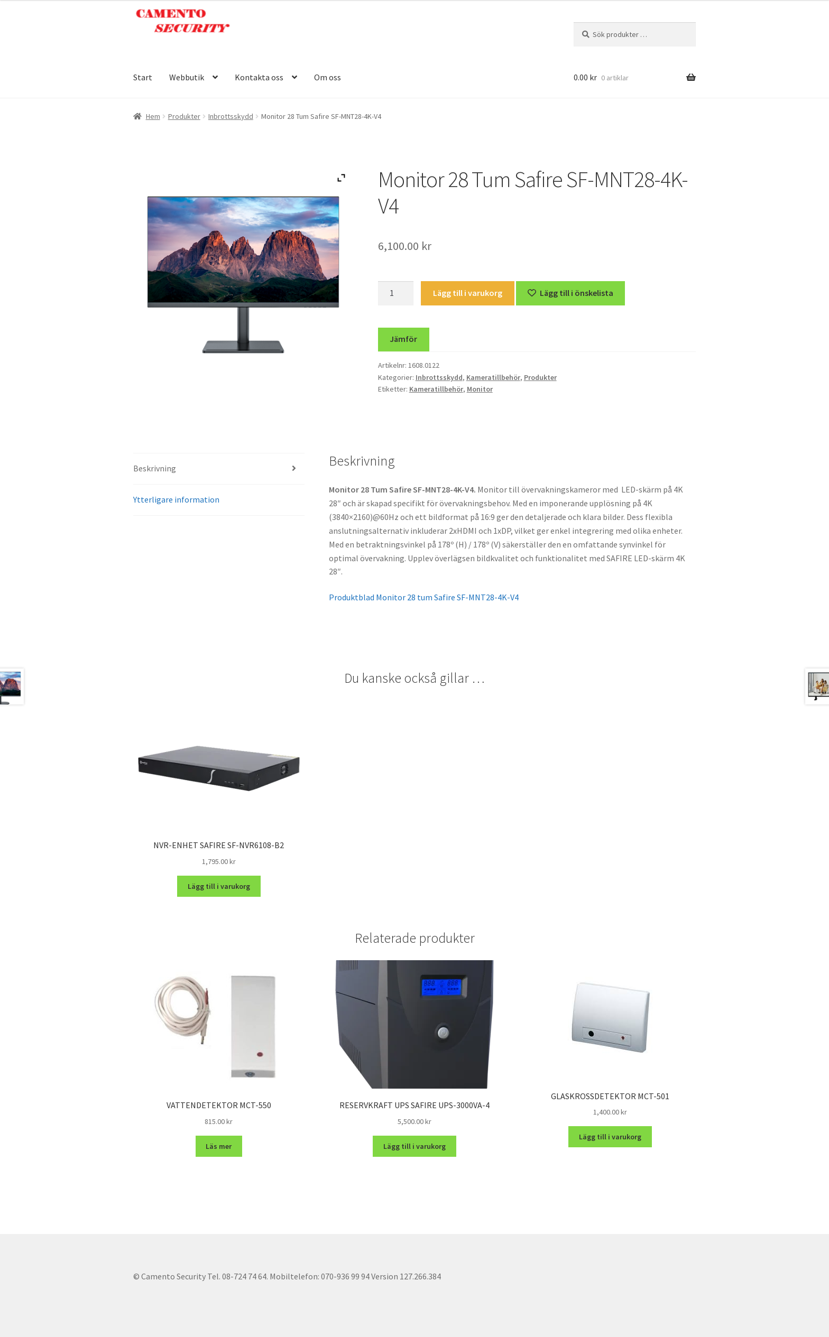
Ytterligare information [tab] (176, 499)
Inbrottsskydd (230, 116)
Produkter (184, 116)
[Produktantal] (396, 293)
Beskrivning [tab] (154, 468)
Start (142, 77)
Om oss (327, 77)
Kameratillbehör (493, 377)
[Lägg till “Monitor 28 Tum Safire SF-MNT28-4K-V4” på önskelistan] (570, 293)
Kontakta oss (259, 77)
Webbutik (186, 77)
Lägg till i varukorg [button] (219, 886)
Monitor (480, 389)
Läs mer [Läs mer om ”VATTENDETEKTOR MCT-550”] (219, 1146)
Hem (153, 116)
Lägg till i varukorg (467, 292)
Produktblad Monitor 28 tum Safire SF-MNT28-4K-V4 (424, 597)
